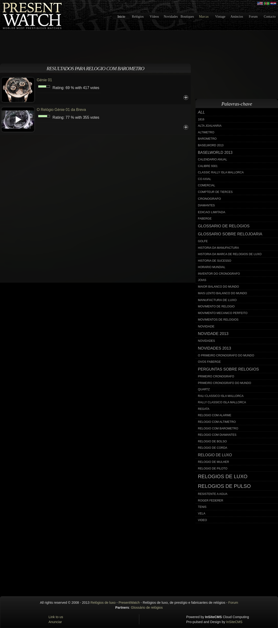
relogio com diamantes (217, 434)
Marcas (203, 16)
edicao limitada (211, 212)
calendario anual (212, 159)
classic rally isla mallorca (221, 172)
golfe (203, 241)
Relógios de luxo (102, 602)
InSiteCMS (234, 622)
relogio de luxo (215, 455)
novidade (206, 326)
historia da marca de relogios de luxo (230, 254)
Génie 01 (44, 80)
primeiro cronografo (216, 376)
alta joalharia (209, 125)
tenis (202, 507)
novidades (206, 341)
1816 (201, 119)
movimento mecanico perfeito (222, 313)
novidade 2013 (213, 333)
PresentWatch (129, 602)
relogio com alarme (214, 415)
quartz (204, 389)
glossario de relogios (223, 226)
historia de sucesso (214, 260)
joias (202, 280)
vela (201, 513)
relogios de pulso (224, 486)
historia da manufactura (218, 247)
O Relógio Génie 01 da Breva (61, 110)
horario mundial (211, 267)
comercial (206, 185)
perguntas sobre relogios (228, 369)
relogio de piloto (212, 468)
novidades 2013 (214, 348)
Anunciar (55, 622)
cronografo (209, 198)
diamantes (206, 205)
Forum (253, 16)
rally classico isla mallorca (222, 402)
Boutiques (187, 16)
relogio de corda (212, 447)
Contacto (270, 16)
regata (203, 409)
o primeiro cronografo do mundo (226, 355)
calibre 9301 (208, 166)
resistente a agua (212, 494)
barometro (207, 138)
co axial (204, 179)
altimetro (206, 132)
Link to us (56, 617)
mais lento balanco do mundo (222, 293)
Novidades (171, 16)
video (202, 520)
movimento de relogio (216, 306)
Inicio (121, 16)
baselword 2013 (211, 145)
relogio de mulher (213, 462)
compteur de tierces (215, 192)
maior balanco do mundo (218, 286)
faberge (205, 218)
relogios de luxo (222, 476)
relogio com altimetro (217, 422)
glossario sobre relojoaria (230, 234)
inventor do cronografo (219, 273)
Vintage (220, 16)
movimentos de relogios (218, 319)
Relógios (138, 16)
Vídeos (154, 16)
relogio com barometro (218, 428)
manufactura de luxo (217, 300)
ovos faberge (209, 361)
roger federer (210, 500)
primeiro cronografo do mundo (224, 383)
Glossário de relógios (147, 607)
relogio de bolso (212, 441)
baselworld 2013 (215, 153)
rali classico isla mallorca (221, 396)
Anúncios (236, 16)
